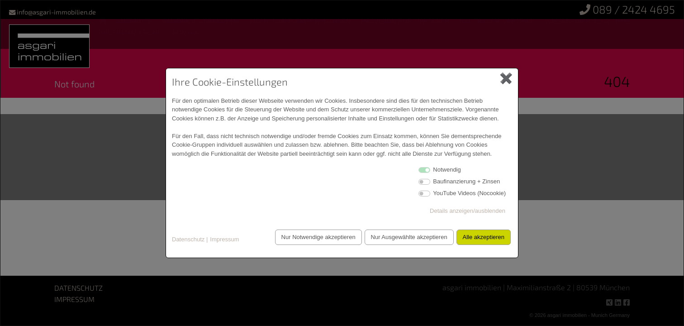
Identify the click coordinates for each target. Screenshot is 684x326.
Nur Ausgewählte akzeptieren (406, 237)
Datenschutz (188, 239)
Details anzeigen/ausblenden (467, 210)
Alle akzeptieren (483, 237)
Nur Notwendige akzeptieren (313, 237)
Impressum (224, 239)
